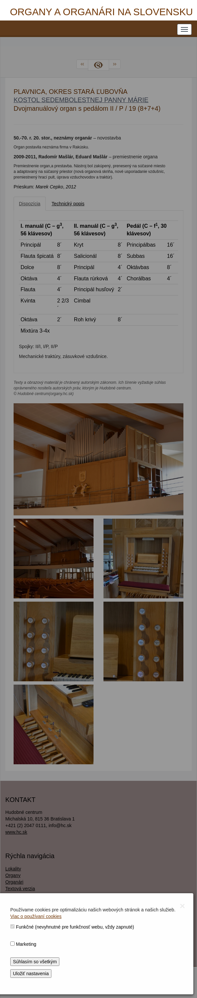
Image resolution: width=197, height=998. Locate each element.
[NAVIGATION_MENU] (184, 29)
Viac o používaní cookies (36, 916)
